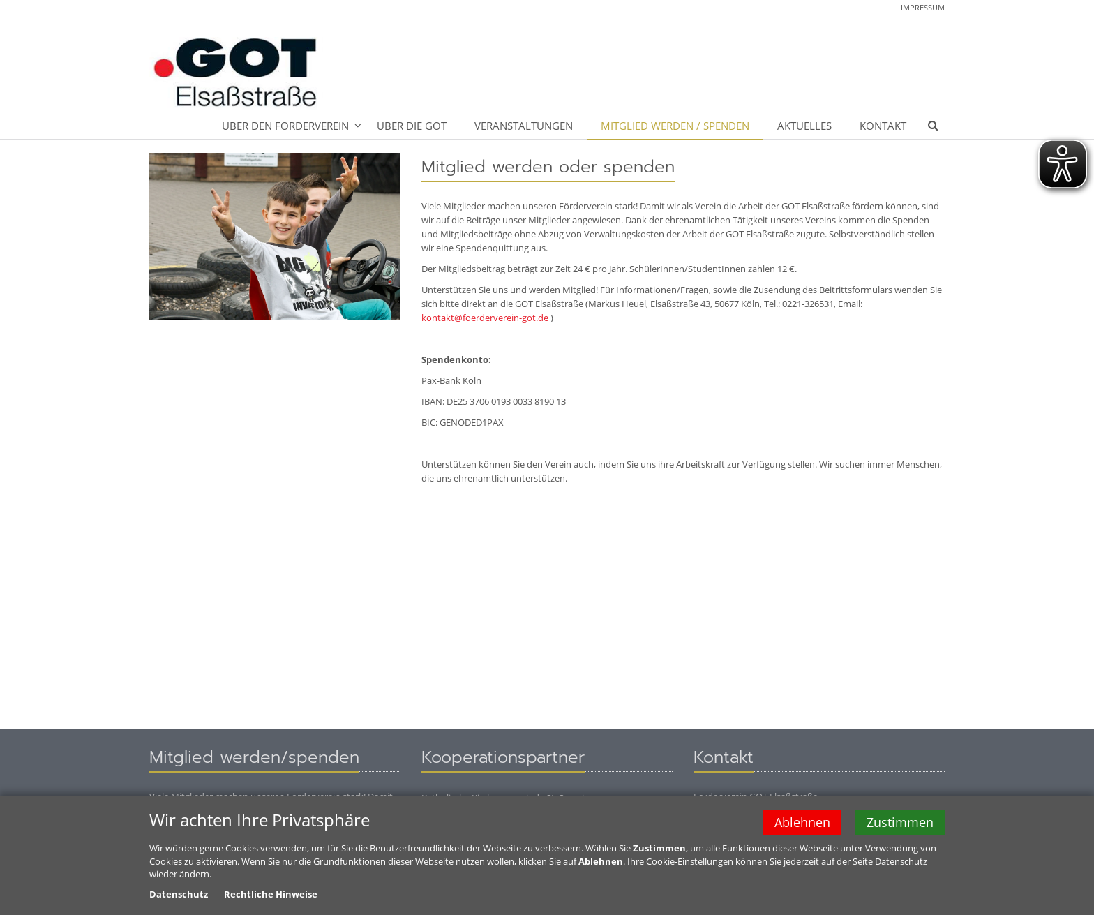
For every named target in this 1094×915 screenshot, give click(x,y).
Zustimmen (900, 823)
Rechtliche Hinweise (270, 895)
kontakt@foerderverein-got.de (484, 317)
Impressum (923, 7)
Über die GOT (412, 126)
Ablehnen (802, 823)
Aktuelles (804, 126)
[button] (932, 126)
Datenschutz (178, 895)
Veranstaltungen (523, 126)
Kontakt (883, 126)
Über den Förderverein (285, 126)
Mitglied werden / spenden (675, 126)
